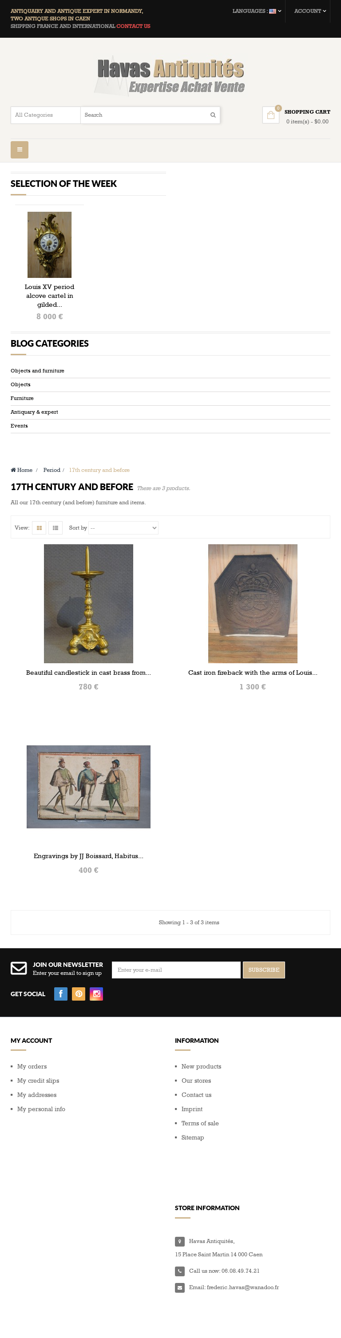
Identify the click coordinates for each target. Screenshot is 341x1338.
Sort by (78, 548)
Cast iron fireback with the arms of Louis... (252, 693)
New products (201, 1087)
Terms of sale (200, 1144)
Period (52, 490)
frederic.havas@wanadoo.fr (243, 1263)
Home (21, 490)
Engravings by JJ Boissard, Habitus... (88, 876)
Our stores (196, 1101)
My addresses (36, 1116)
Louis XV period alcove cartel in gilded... (49, 296)
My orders (32, 1087)
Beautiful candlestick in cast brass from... (88, 693)
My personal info (41, 1130)
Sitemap (193, 1158)
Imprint (192, 1130)
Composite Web (114, 1320)
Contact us (196, 1116)
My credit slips (38, 1101)
